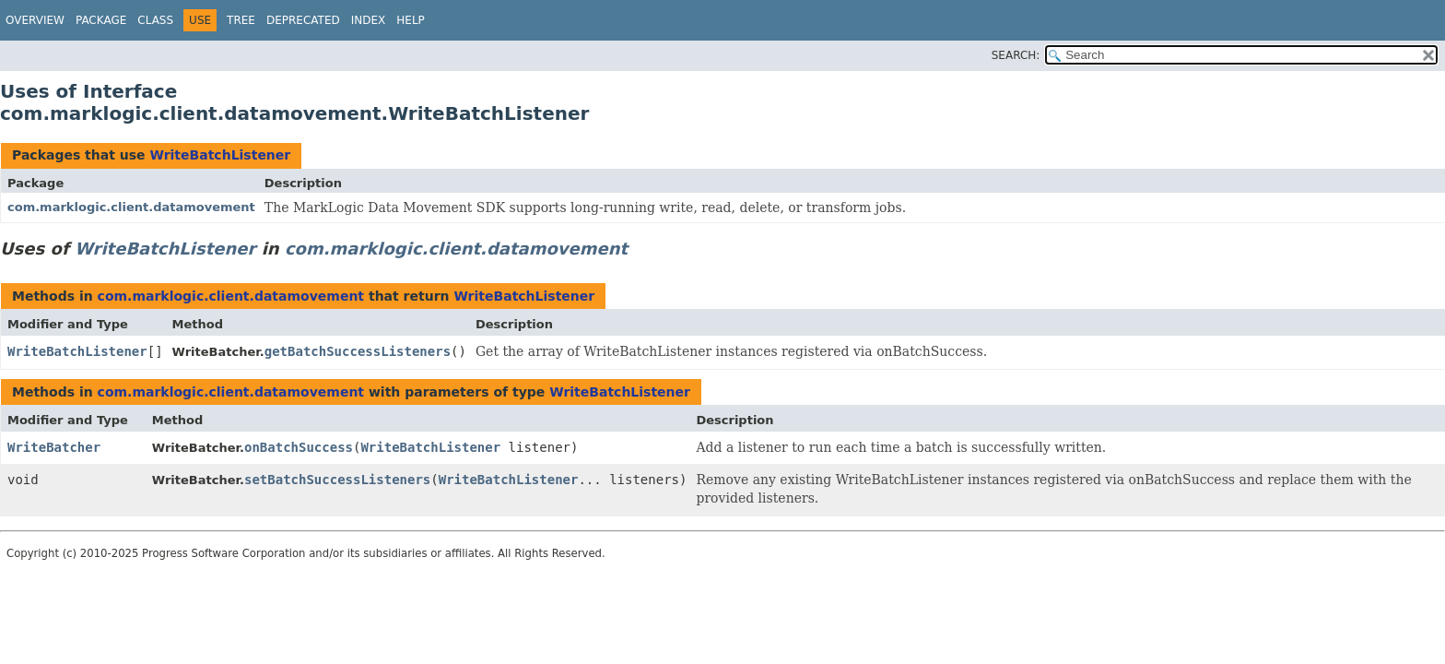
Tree (241, 20)
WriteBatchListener (219, 155)
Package (101, 20)
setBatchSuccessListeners (337, 479)
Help (410, 20)
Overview (35, 20)
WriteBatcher (53, 447)
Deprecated (303, 20)
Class (155, 20)
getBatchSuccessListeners (357, 351)
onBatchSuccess (298, 447)
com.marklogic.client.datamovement (131, 207)
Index (368, 20)
